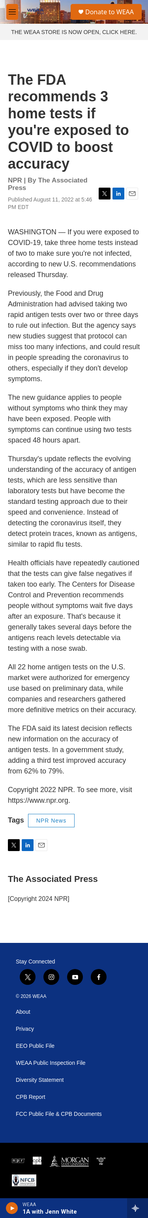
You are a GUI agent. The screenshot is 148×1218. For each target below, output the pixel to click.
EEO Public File (35, 1046)
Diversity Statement (40, 1080)
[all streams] (137, 1208)
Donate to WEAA (109, 11)
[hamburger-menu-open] (12, 12)
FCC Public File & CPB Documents (59, 1114)
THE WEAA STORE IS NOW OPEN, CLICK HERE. (74, 32)
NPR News (51, 820)
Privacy (25, 1029)
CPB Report (30, 1097)
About (23, 1012)
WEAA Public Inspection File (51, 1063)
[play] (12, 1208)
